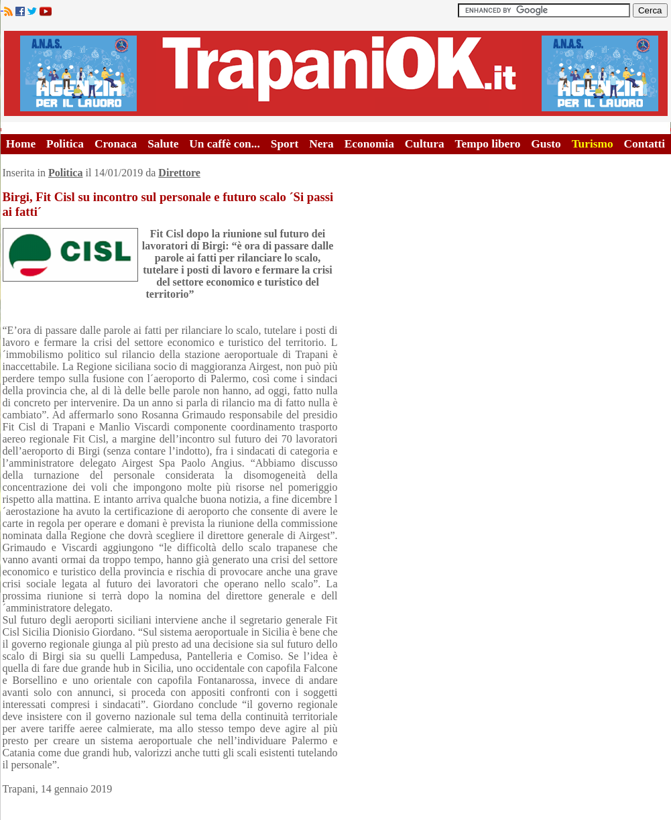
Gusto (545, 143)
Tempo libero (488, 143)
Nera (321, 143)
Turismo (592, 143)
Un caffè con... (224, 143)
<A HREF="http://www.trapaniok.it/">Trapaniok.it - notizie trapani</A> (336, 73)
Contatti (645, 143)
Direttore (179, 172)
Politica (65, 143)
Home (21, 143)
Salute (162, 143)
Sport (284, 143)
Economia (369, 143)
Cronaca (116, 143)
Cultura (424, 143)
